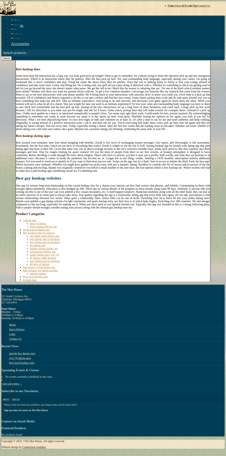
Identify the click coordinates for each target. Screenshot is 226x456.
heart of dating (38, 223)
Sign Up (16, 399)
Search (6, 58)
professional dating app (43, 251)
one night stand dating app (44, 236)
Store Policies (16, 329)
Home (171, 5)
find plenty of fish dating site (39, 267)
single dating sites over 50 (44, 254)
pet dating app (38, 245)
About (6, 399)
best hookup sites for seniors (38, 232)
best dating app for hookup (45, 239)
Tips (195, 5)
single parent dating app (36, 229)
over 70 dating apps (20, 358)
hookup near (30, 279)
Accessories (20, 43)
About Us (179, 5)
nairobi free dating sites (22, 353)
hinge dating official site (43, 226)
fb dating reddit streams (43, 257)
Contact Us (204, 5)
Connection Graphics (34, 447)
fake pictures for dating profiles (40, 270)
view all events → (12, 383)
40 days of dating (39, 264)
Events (189, 5)
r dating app (29, 220)
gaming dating (38, 273)
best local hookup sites (35, 276)
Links (12, 334)
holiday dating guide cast (44, 248)
